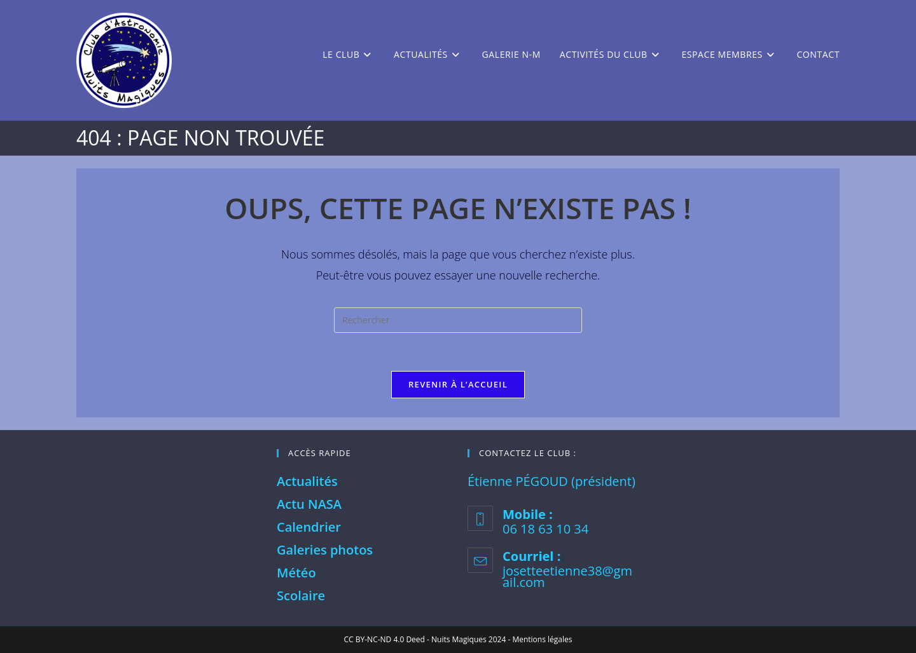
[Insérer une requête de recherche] (458, 320)
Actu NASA (309, 504)
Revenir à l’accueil (458, 384)
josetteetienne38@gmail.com (567, 576)
